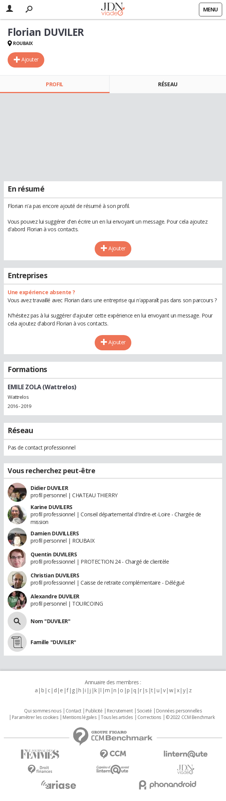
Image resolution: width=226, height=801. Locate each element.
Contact (73, 711)
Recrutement (119, 711)
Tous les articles (117, 717)
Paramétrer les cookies (35, 717)
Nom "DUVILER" (51, 621)
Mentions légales (79, 717)
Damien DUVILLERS (55, 533)
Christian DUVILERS (55, 575)
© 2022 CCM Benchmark (190, 717)
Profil (54, 84)
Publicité (94, 711)
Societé (144, 711)
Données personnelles (179, 711)
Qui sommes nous (42, 711)
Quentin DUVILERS (54, 554)
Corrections (149, 717)
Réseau (167, 84)
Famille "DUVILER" (53, 642)
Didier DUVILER (49, 488)
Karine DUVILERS (52, 507)
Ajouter (30, 59)
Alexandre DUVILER (55, 596)
